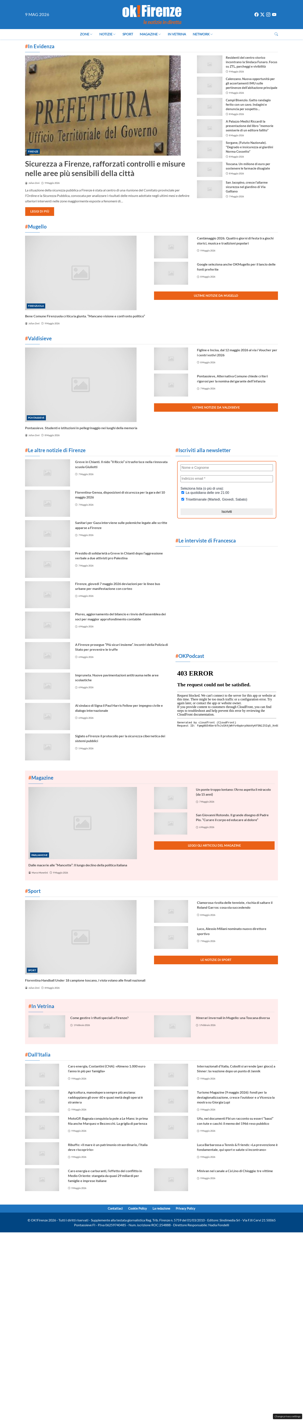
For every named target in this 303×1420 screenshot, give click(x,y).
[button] (276, 34)
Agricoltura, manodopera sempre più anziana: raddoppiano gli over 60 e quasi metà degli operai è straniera (105, 1097)
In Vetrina (177, 34)
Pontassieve (36, 417)
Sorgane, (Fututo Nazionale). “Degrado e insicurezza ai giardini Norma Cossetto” (249, 147)
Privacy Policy (188, 1209)
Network (203, 34)
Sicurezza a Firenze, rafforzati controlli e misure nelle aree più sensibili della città (105, 168)
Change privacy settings (287, 1416)
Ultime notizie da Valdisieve (216, 407)
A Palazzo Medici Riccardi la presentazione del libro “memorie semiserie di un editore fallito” (249, 125)
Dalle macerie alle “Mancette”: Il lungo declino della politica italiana (77, 865)
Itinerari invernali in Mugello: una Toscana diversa (233, 1018)
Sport (127, 34)
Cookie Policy (137, 1209)
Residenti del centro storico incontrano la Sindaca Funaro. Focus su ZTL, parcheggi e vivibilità (251, 62)
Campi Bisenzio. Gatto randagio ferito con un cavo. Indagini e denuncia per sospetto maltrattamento (248, 104)
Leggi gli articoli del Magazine (214, 845)
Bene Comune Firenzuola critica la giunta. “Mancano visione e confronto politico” (85, 316)
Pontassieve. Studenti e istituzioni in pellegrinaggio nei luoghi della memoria (81, 428)
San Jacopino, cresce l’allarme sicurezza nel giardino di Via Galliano (247, 186)
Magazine (150, 34)
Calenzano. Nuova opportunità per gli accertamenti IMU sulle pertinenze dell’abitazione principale (251, 83)
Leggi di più (39, 211)
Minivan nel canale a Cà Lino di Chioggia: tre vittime (235, 1171)
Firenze (33, 151)
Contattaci (112, 1209)
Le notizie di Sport (216, 960)
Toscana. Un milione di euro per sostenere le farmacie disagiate (248, 166)
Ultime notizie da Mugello (216, 295)
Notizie (107, 34)
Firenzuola (36, 305)
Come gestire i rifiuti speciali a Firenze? (99, 1018)
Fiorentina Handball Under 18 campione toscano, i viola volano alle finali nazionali (85, 980)
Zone (86, 34)
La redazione (162, 1209)
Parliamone (39, 855)
